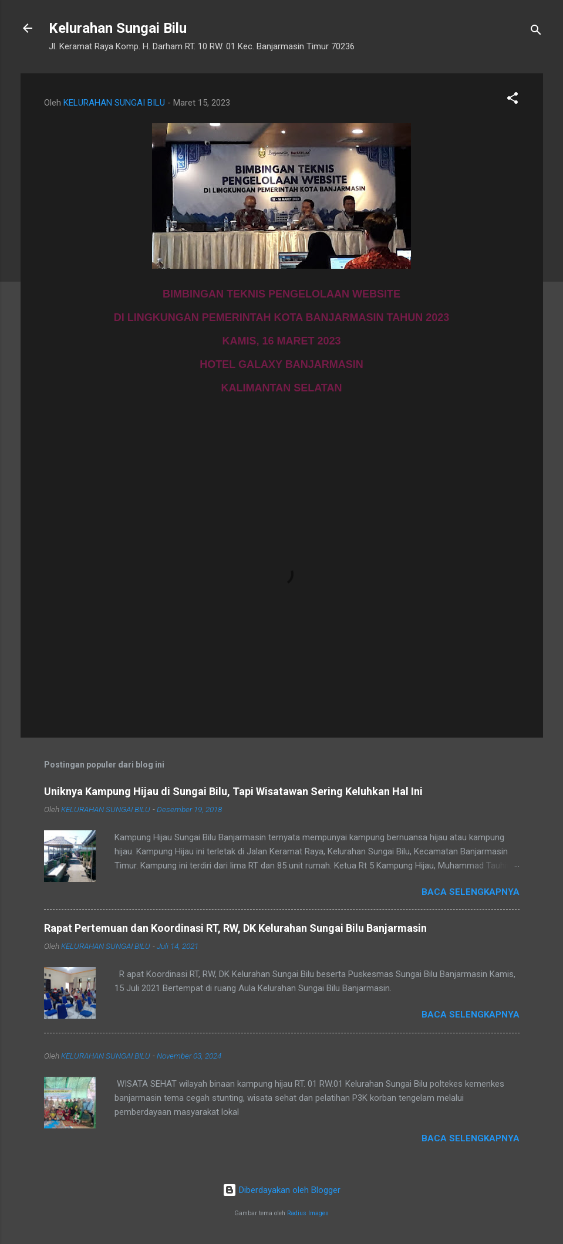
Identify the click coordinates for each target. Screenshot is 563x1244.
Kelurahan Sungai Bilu (118, 28)
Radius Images (308, 1213)
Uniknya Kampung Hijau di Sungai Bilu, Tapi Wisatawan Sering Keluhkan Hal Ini (233, 791)
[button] (512, 100)
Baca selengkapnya (471, 892)
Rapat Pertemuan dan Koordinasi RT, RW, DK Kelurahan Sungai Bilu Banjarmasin (235, 928)
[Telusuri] (536, 32)
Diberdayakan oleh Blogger (281, 1190)
